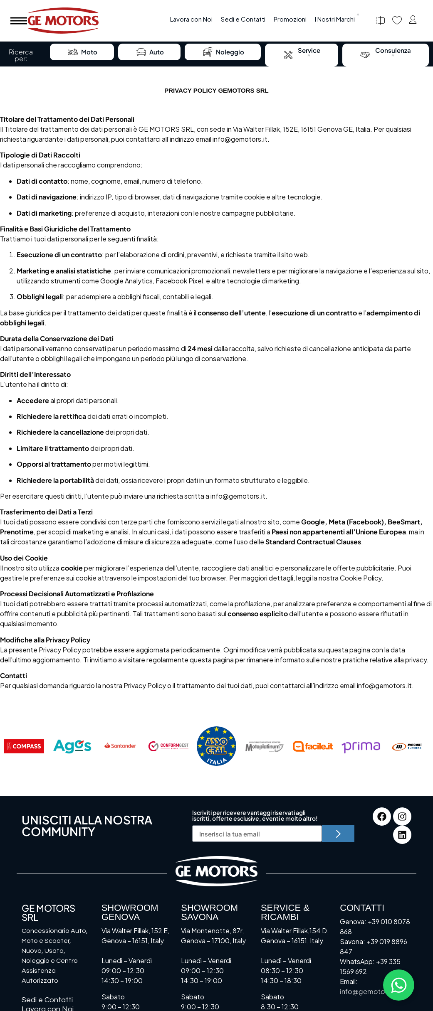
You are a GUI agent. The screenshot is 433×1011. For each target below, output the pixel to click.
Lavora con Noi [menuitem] (191, 19)
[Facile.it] (313, 746)
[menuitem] (337, 19)
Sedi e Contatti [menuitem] (243, 19)
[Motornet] (409, 746)
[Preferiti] (397, 20)
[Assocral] (217, 746)
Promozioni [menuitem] (290, 19)
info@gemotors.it (240, 139)
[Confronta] (380, 20)
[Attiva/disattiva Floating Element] (398, 985)
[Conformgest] (168, 746)
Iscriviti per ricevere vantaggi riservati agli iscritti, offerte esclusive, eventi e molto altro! (255, 815)
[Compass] (24, 746)
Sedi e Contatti (47, 1000)
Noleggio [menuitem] (222, 52)
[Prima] (361, 746)
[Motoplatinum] (265, 746)
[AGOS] (72, 746)
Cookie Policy (360, 577)
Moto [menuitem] (82, 52)
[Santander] (120, 746)
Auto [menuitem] (149, 52)
